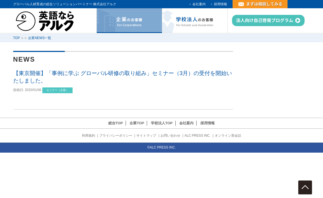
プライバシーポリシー (115, 136)
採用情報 (220, 4)
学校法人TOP (162, 123)
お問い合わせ (170, 136)
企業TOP (136, 123)
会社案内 (199, 4)
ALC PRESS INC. (197, 136)
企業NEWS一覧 (39, 38)
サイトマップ (146, 136)
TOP (16, 38)
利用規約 (88, 136)
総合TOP (115, 123)
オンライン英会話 (228, 136)
